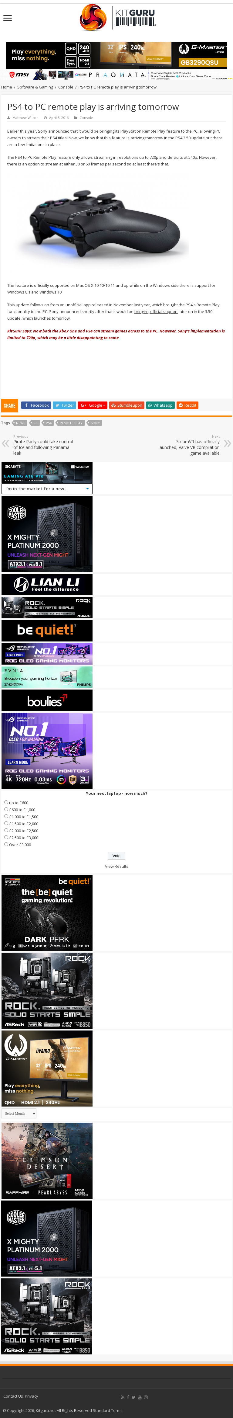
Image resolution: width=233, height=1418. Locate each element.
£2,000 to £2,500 (23, 830)
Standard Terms (108, 1410)
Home (6, 87)
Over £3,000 (20, 844)
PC (35, 423)
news (20, 423)
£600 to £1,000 (22, 809)
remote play (71, 423)
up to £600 (18, 802)
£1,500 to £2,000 (23, 823)
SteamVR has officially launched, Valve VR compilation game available (188, 445)
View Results (116, 866)
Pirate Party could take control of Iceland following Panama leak (44, 445)
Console (65, 87)
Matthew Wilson (25, 117)
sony (95, 423)
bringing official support (156, 311)
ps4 (49, 423)
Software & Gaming (35, 87)
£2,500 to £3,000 (23, 837)
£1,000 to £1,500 (23, 816)
